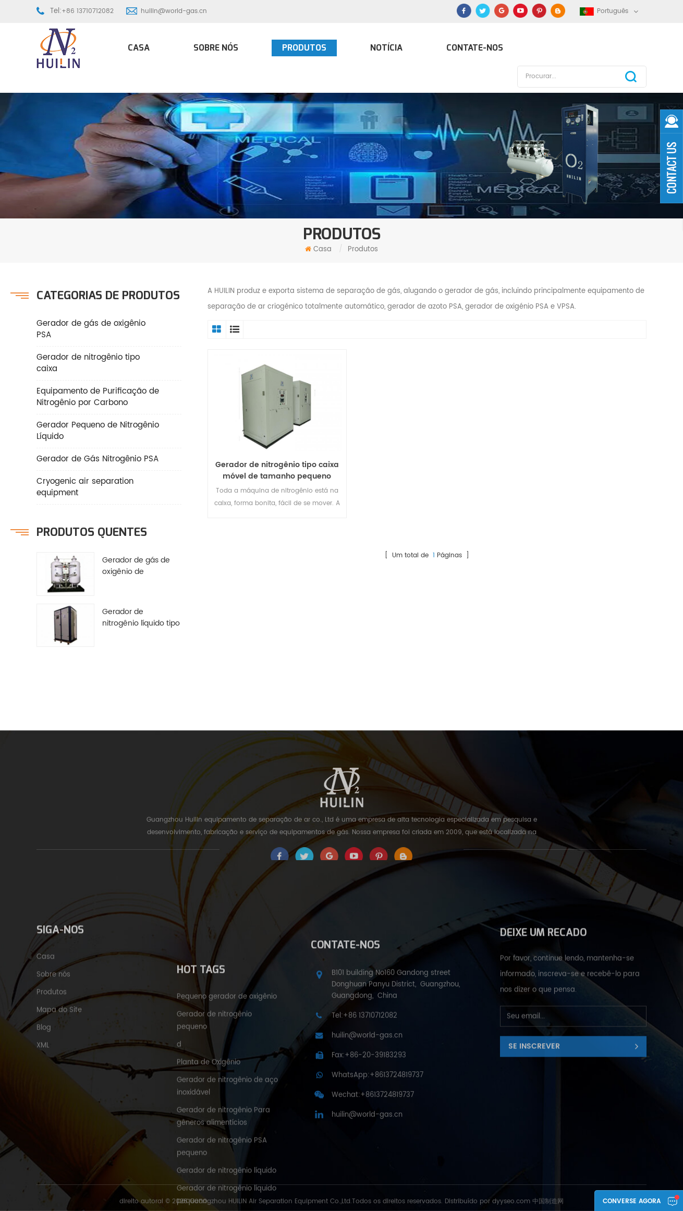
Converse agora (632, 1201)
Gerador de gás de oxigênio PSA (90, 329)
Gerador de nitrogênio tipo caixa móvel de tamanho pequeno (277, 470)
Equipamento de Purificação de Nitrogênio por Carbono (97, 397)
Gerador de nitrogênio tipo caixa (88, 363)
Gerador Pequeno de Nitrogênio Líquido (97, 431)
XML (43, 1139)
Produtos (304, 47)
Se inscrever (534, 1147)
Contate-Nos (474, 47)
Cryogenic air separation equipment (84, 487)
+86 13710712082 (88, 11)
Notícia (386, 47)
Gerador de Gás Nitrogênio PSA (97, 459)
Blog (43, 1122)
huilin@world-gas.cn (174, 11)
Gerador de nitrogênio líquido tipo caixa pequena (141, 617)
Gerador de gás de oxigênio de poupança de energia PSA (141, 566)
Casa (139, 47)
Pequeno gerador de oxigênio (227, 1194)
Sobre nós (215, 47)
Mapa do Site (59, 1104)
